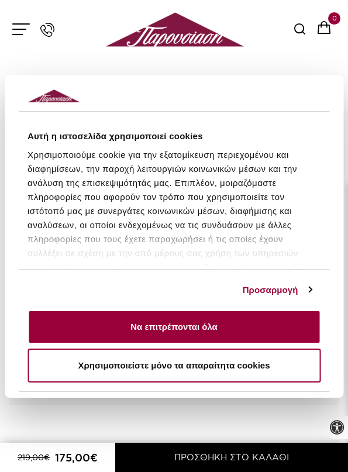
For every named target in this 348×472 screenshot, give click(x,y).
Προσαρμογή (270, 290)
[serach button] (299, 33)
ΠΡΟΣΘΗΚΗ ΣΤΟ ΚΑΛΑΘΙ (231, 457)
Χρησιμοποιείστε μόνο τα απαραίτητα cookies (174, 365)
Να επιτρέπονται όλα (174, 327)
